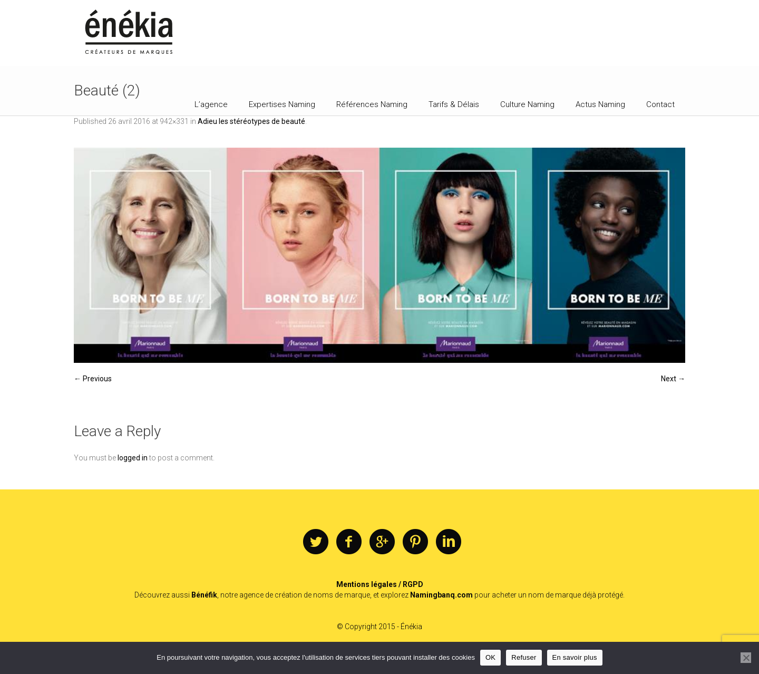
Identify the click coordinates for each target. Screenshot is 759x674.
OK (490, 657)
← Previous (93, 378)
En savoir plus (574, 657)
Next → (673, 378)
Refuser (523, 657)
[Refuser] (746, 657)
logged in (133, 458)
